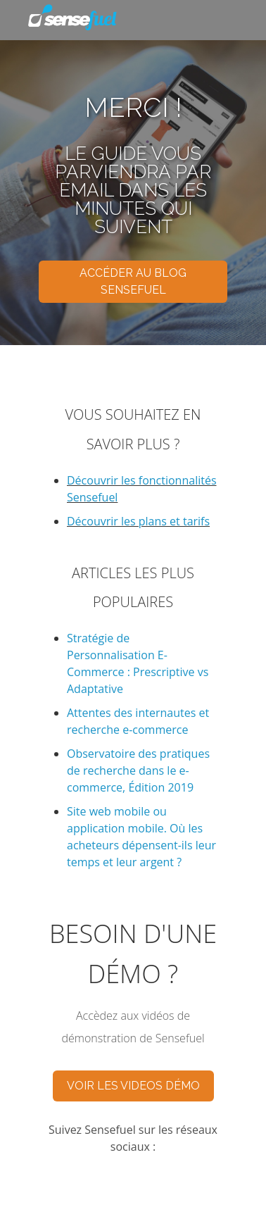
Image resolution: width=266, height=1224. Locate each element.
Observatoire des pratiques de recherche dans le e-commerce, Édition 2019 (138, 770)
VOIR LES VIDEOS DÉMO (133, 1085)
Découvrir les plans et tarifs (138, 521)
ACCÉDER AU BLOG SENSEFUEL (133, 281)
